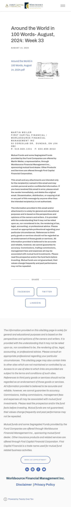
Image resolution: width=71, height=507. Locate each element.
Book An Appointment (35, 460)
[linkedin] (27, 469)
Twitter (47, 292)
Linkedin (35, 303)
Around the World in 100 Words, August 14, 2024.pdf (21, 65)
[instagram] (33, 469)
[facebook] (38, 469)
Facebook (24, 292)
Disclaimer (24, 484)
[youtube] (44, 469)
